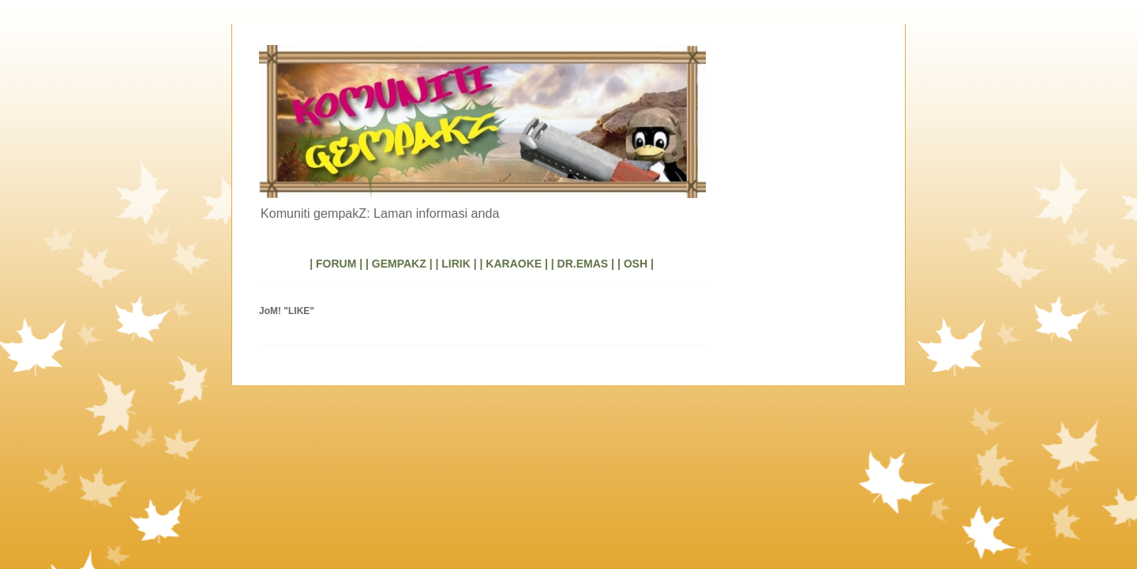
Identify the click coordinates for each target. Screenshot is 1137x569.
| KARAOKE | (514, 263)
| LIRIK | (455, 263)
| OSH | (635, 263)
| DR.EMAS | (582, 263)
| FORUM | (336, 263)
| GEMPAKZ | (399, 263)
